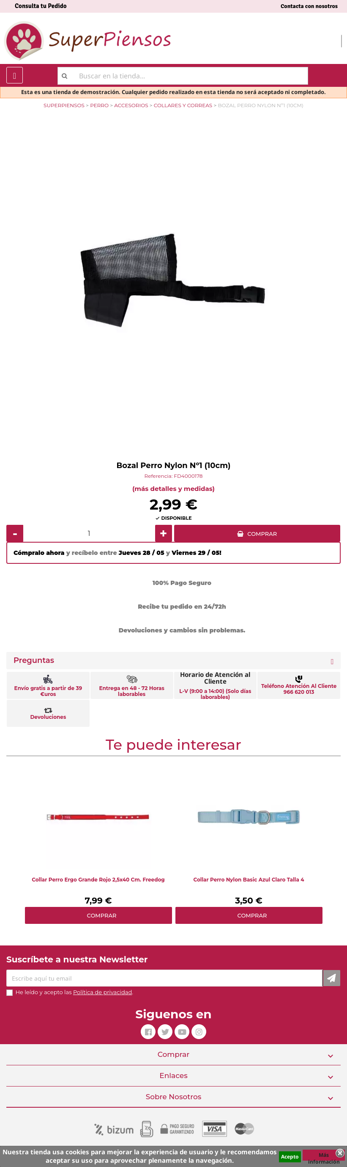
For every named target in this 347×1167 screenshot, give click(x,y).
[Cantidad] (89, 533)
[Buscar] (182, 76)
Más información (324, 1156)
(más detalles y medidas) (173, 489)
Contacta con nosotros (309, 6)
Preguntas (34, 660)
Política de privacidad (102, 992)
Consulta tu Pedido (41, 6)
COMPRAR (262, 533)
